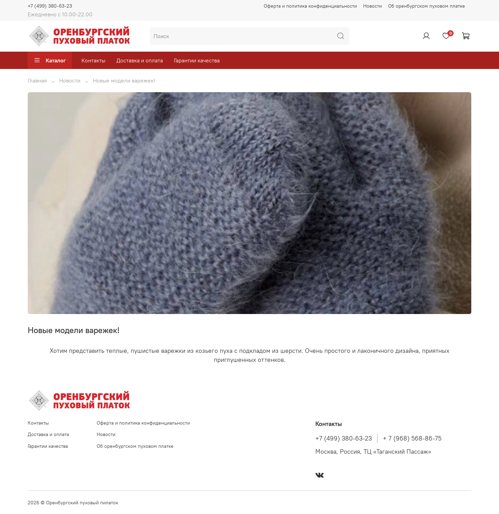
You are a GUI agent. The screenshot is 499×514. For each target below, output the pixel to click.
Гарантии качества (197, 60)
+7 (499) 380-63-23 (50, 6)
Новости (372, 6)
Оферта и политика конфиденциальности (310, 6)
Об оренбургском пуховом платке (426, 6)
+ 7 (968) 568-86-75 (412, 438)
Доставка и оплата (139, 60)
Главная (37, 80)
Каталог (50, 60)
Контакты (93, 60)
